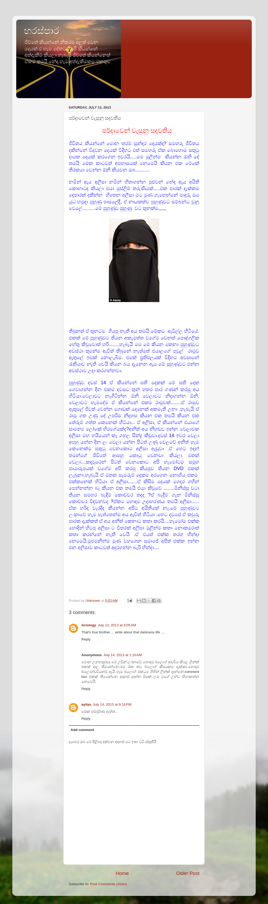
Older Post (187, 873)
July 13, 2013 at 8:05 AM (117, 625)
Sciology (88, 625)
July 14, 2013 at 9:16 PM (112, 704)
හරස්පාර (41, 30)
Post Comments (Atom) (108, 884)
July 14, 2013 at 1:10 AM (122, 655)
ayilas (86, 704)
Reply (86, 639)
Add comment (82, 730)
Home (122, 873)
